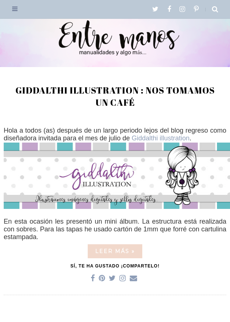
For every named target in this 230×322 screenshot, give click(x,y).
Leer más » (115, 251)
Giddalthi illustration (160, 138)
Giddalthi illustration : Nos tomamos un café (115, 96)
